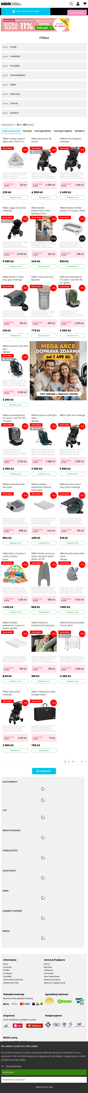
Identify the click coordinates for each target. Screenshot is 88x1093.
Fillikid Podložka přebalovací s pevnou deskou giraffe (14, 626)
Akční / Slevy (77, 12)
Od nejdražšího (42, 131)
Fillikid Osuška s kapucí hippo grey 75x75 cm (14, 140)
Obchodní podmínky (13, 980)
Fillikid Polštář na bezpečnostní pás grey (43, 624)
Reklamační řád (10, 983)
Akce (5, 964)
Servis (47, 964)
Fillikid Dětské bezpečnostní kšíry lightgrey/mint (40, 211)
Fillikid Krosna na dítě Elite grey (15, 349)
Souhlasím (8, 1072)
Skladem (80, 131)
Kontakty (7, 976)
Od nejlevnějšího (63, 131)
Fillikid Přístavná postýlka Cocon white (72, 624)
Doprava (7, 967)
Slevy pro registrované (54, 983)
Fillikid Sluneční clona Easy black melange (70, 486)
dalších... (44, 772)
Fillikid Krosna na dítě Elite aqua (44, 418)
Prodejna (7, 973)
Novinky (27, 131)
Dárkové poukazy (52, 980)
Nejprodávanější (11, 131)
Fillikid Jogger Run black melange (14, 210)
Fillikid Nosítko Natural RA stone (72, 557)
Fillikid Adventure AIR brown (41, 140)
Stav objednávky (52, 976)
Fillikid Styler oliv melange (72, 415)
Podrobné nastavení (14, 1079)
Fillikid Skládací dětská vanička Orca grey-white (72, 210)
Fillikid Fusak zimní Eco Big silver (42, 279)
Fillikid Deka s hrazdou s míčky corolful (14, 557)
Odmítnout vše (44, 1087)
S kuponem (9, 184)
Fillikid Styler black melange (11, 693)
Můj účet (48, 967)
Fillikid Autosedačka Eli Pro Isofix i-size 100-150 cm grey (14, 418)
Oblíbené (48, 970)
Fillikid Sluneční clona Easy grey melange (13, 279)
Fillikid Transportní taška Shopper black (43, 693)
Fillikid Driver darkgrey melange (70, 140)
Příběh (6, 970)
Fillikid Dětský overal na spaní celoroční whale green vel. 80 (42, 557)
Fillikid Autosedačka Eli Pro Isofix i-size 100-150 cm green (71, 280)
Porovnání (49, 973)
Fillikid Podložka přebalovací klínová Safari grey (41, 487)
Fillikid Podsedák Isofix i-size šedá (14, 486)
